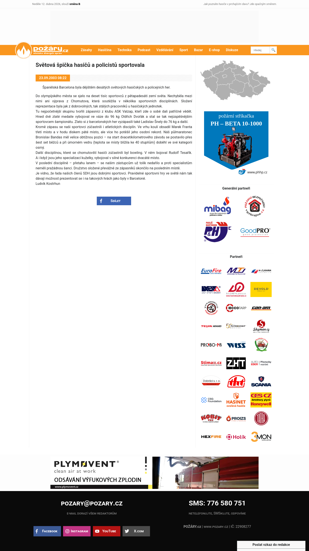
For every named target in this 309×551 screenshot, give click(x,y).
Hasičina (104, 50)
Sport (183, 50)
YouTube (109, 531)
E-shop (214, 50)
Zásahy (86, 50)
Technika (125, 50)
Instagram (79, 531)
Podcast (144, 50)
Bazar (198, 50)
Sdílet (116, 201)
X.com (139, 531)
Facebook (50, 531)
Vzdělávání (164, 50)
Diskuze (232, 50)
